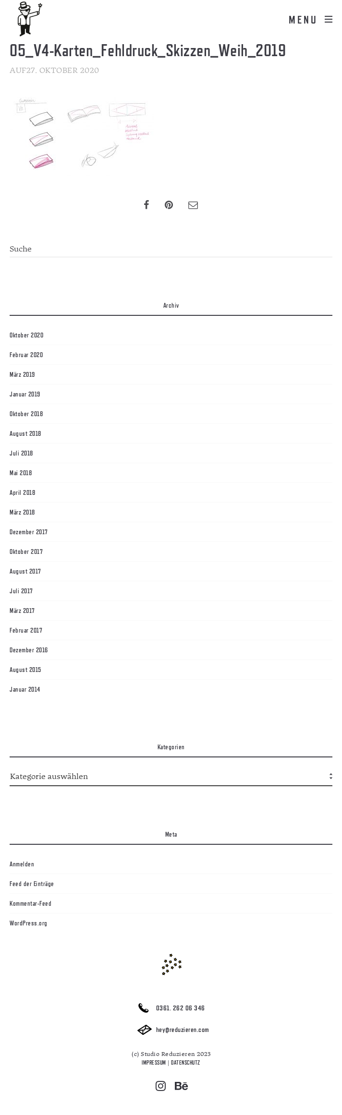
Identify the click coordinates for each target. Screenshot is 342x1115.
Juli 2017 (21, 590)
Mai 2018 (21, 472)
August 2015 (25, 669)
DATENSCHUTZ (185, 1063)
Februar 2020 (26, 354)
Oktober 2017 (26, 551)
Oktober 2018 (26, 413)
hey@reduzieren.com (171, 1029)
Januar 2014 (25, 689)
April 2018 (22, 492)
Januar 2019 (25, 394)
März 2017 (22, 610)
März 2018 (22, 512)
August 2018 (25, 433)
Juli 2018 (21, 453)
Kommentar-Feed (30, 903)
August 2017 (25, 571)
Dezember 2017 (29, 531)
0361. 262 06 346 (169, 1008)
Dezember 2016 (29, 650)
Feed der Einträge (32, 883)
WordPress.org (29, 923)
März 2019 (22, 374)
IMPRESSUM (154, 1063)
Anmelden (22, 864)
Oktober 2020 (26, 335)
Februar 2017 (26, 630)
